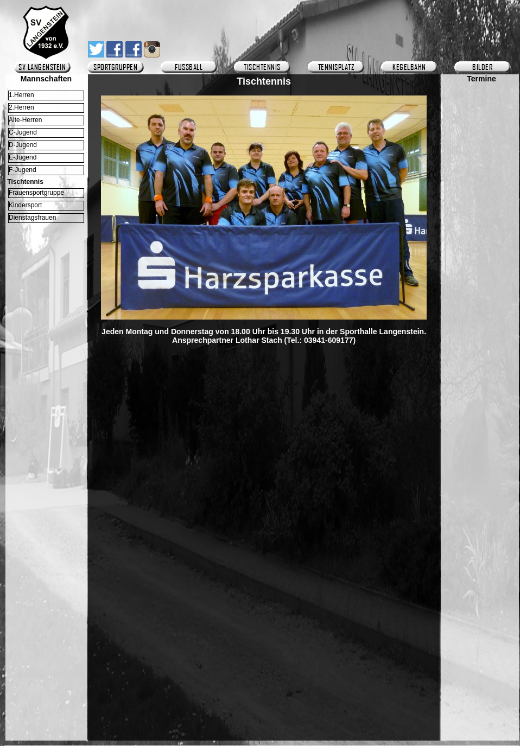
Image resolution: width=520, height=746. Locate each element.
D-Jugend (23, 145)
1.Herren (21, 95)
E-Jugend (22, 157)
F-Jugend (22, 170)
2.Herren (21, 107)
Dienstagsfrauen (32, 217)
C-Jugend (23, 132)
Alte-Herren (25, 120)
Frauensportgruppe (36, 192)
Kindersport (25, 205)
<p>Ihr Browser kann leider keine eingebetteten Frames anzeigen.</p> (481, 399)
